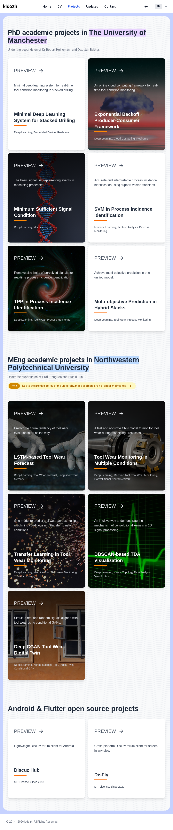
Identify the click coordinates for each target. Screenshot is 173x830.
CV (60, 6)
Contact (110, 6)
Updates (92, 6)
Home (47, 6)
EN (158, 6)
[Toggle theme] (146, 6)
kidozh (28, 821)
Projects (74, 6)
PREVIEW (28, 70)
